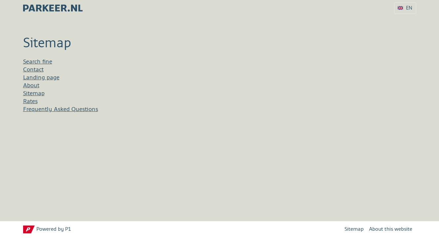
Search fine (37, 62)
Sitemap (34, 94)
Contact (33, 70)
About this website (390, 229)
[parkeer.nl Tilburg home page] (53, 6)
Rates (30, 101)
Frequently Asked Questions (60, 109)
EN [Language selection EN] (409, 8)
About (31, 86)
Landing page (41, 78)
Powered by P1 (53, 229)
